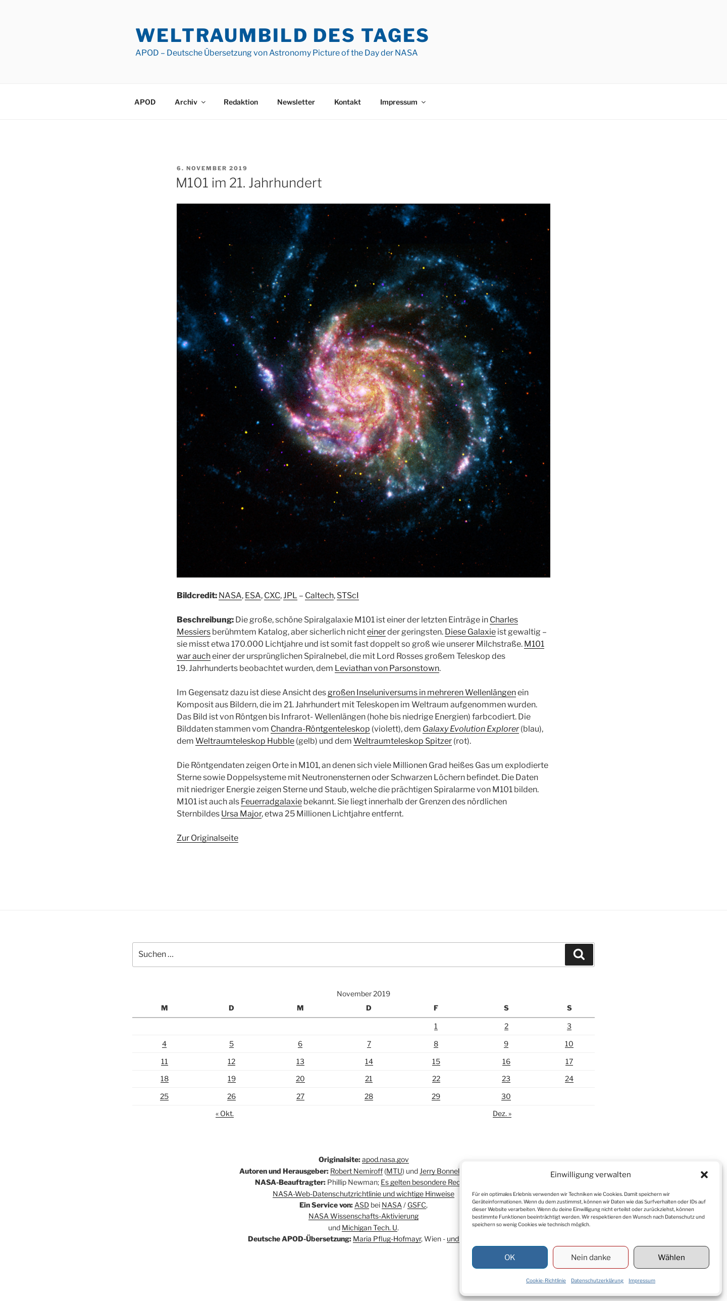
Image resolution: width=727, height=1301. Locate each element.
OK (509, 1257)
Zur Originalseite (207, 838)
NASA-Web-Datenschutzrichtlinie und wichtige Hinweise (363, 1193)
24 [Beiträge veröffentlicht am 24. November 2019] (569, 1078)
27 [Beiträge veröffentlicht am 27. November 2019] (300, 1096)
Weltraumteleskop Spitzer (402, 741)
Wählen (671, 1257)
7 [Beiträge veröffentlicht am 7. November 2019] (369, 1043)
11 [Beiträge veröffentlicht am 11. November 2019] (164, 1061)
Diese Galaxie (470, 632)
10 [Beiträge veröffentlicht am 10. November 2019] (569, 1043)
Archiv (191, 102)
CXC (272, 595)
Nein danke (591, 1257)
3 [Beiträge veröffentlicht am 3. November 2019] (569, 1026)
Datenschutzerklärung (597, 1280)
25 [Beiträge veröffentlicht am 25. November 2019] (164, 1096)
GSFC (416, 1204)
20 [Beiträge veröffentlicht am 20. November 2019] (300, 1078)
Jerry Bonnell (440, 1171)
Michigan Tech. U (369, 1227)
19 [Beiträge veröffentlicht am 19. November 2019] (232, 1078)
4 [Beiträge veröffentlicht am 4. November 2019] (164, 1043)
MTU (394, 1171)
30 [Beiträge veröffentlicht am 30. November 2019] (506, 1096)
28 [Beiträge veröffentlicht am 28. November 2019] (369, 1096)
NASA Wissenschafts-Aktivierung (363, 1216)
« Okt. (225, 1113)
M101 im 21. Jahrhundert (249, 182)
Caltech (319, 595)
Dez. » (502, 1113)
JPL (290, 595)
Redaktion (241, 102)
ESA (253, 595)
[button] (704, 1175)
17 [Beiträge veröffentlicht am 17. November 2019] (569, 1061)
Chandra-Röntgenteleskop (320, 729)
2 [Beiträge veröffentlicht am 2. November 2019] (506, 1026)
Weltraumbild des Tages (282, 35)
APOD (144, 102)
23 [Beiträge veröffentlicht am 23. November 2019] (506, 1078)
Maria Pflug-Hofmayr (387, 1238)
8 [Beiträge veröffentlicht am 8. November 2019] (436, 1043)
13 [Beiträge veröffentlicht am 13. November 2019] (300, 1061)
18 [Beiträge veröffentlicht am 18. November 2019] (165, 1078)
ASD (361, 1204)
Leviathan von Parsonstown (387, 668)
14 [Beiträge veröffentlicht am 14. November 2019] (369, 1061)
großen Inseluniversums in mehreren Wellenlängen (422, 692)
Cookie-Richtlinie (546, 1280)
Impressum (642, 1280)
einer (376, 632)
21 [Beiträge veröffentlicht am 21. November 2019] (369, 1078)
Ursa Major (241, 813)
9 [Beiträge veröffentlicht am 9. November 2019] (506, 1043)
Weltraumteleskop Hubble (244, 741)
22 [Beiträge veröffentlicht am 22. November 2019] (436, 1078)
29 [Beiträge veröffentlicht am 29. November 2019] (436, 1096)
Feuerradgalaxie (271, 801)
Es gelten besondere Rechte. (427, 1182)
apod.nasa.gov (385, 1159)
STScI (348, 595)
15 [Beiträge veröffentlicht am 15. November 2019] (436, 1061)
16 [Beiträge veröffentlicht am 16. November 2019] (506, 1061)
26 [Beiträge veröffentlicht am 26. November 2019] (231, 1096)
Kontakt (347, 102)
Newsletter (296, 102)
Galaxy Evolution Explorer (471, 729)
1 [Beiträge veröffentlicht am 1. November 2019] (436, 1026)
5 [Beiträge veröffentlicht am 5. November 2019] (231, 1043)
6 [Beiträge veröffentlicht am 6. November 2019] (300, 1043)
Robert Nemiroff (356, 1171)
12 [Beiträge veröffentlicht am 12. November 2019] (231, 1061)
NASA (230, 595)
